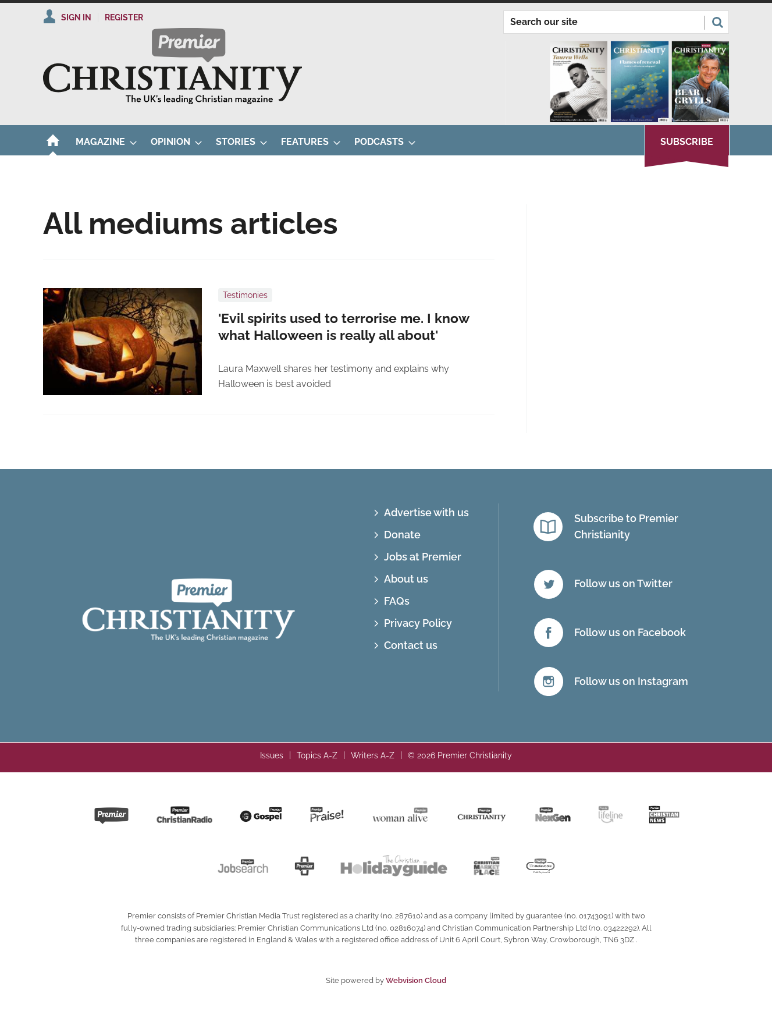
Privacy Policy (418, 623)
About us (406, 579)
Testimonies (245, 295)
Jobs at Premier (422, 557)
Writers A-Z (372, 755)
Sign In (76, 17)
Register (124, 17)
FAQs (397, 601)
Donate (402, 534)
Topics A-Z (317, 755)
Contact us (410, 645)
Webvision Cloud (416, 980)
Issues (271, 755)
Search (717, 22)
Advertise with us (426, 512)
